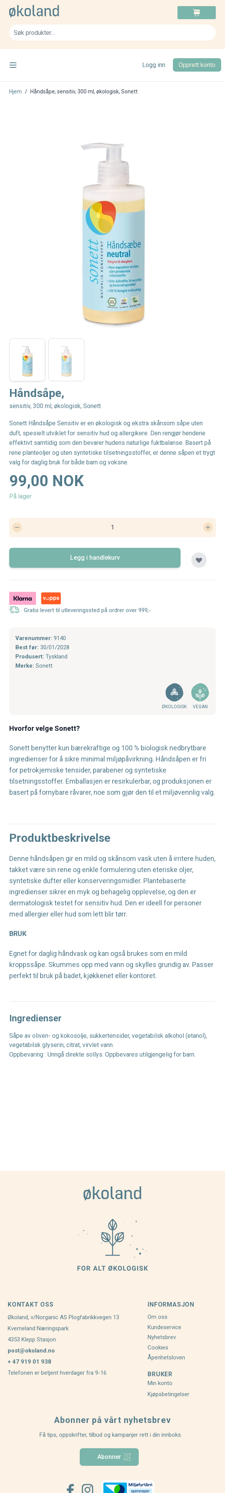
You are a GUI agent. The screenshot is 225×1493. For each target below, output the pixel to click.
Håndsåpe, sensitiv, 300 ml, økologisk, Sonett (84, 91)
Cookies (158, 1347)
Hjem (15, 91)
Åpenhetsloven (166, 1357)
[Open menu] (13, 65)
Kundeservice (164, 1327)
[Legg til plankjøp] (199, 560)
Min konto (160, 1383)
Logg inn (153, 65)
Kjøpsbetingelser (168, 1394)
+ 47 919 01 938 (29, 1361)
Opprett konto (197, 65)
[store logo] (61, 11)
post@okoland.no (31, 1350)
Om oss (158, 1316)
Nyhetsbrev (162, 1337)
